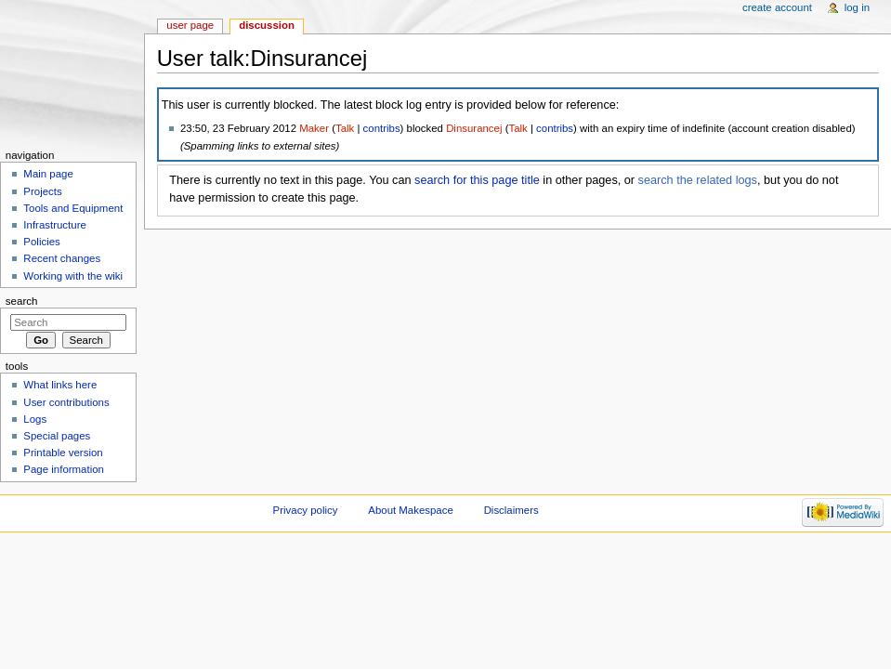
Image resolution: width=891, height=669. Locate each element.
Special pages (56, 435)
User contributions (66, 402)
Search (22, 301)
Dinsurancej (474, 128)
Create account (777, 7)
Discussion (267, 25)
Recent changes (61, 258)
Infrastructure (54, 224)
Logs (34, 419)
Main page (48, 173)
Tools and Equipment (73, 208)
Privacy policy (305, 510)
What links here (60, 384)
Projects (42, 191)
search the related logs (697, 180)
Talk (344, 128)
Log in (857, 7)
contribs (381, 128)
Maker (314, 128)
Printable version (62, 452)
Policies (41, 241)
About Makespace (410, 510)
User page (190, 25)
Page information (63, 469)
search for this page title (477, 180)
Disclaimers (511, 510)
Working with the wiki (73, 276)
